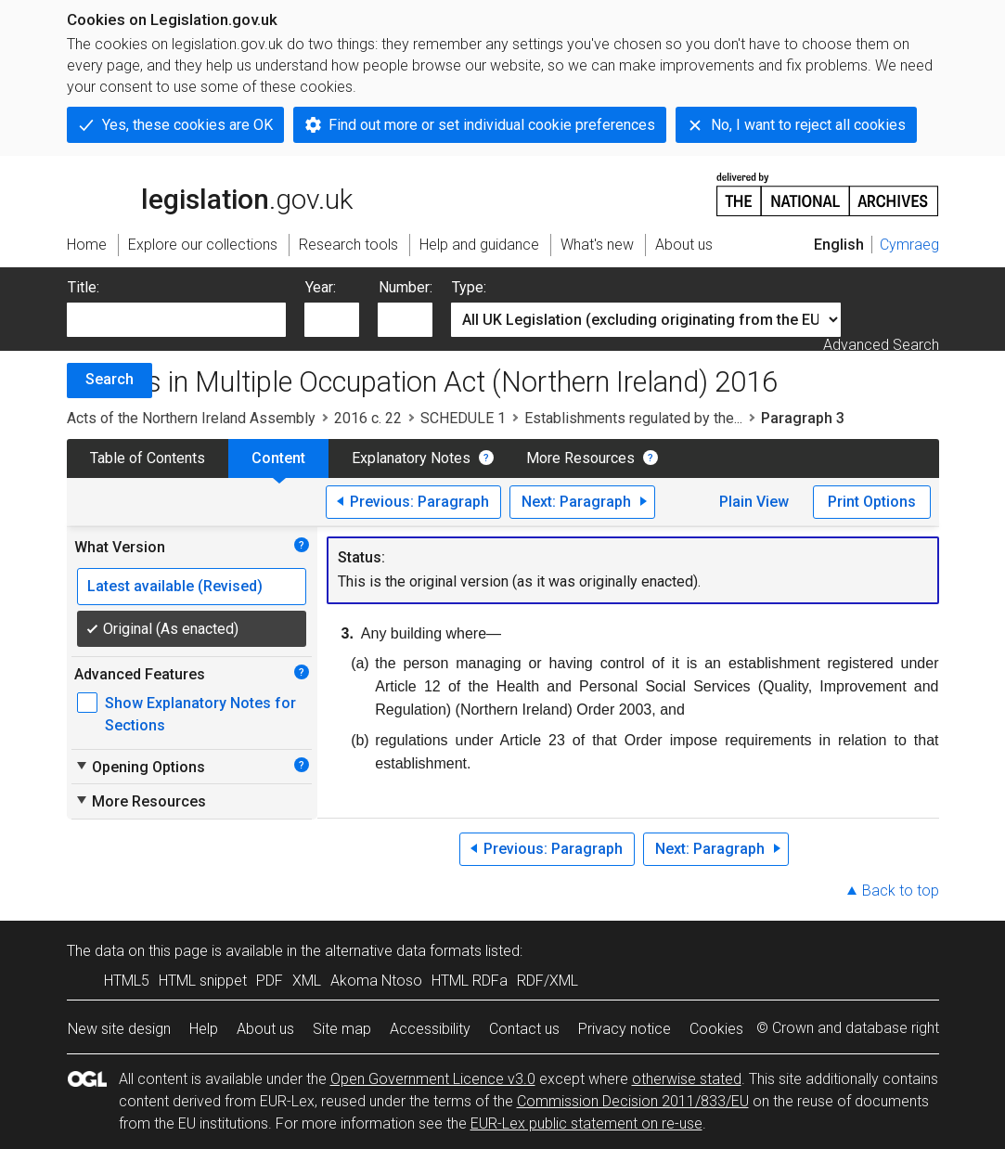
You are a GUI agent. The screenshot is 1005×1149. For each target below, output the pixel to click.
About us (265, 1029)
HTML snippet (203, 980)
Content (278, 458)
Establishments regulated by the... (633, 418)
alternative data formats (403, 951)
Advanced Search (881, 345)
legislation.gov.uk (210, 193)
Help (203, 1029)
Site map (342, 1029)
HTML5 (126, 980)
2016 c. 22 (368, 418)
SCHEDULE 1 (463, 418)
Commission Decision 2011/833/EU (633, 1101)
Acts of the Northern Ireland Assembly (191, 418)
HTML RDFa (470, 980)
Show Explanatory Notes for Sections (200, 714)
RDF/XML (547, 980)
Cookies (716, 1029)
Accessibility (430, 1029)
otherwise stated (686, 1079)
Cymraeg (909, 244)
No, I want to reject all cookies (808, 125)
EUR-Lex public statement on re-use (586, 1123)
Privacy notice (624, 1029)
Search (109, 379)
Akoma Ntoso (376, 980)
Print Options (872, 501)
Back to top (900, 890)
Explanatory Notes (411, 458)
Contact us (524, 1029)
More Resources (580, 458)
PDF (269, 980)
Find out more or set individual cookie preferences (492, 125)
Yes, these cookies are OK (187, 125)
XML (306, 980)
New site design (119, 1029)
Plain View (754, 501)
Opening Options (139, 766)
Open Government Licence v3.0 (432, 1079)
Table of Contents (147, 458)
